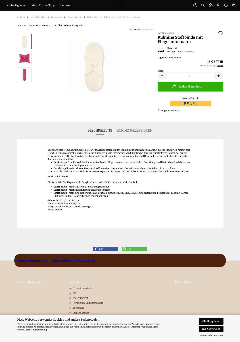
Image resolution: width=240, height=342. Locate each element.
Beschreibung (100, 130)
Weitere (65, 5)
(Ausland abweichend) (185, 52)
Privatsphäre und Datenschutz (88, 302)
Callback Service (81, 312)
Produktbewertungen (83, 288)
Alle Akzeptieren (211, 321)
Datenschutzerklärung (36, 329)
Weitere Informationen (211, 335)
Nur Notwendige (211, 329)
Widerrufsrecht (80, 298)
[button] (105, 249)
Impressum (78, 307)
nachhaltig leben (16, 5)
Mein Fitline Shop (43, 5)
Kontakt (36, 16)
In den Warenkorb (187, 86)
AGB (75, 293)
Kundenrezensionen (134, 130)
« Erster (22, 25)
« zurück (34, 25)
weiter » (46, 25)
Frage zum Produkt (171, 110)
